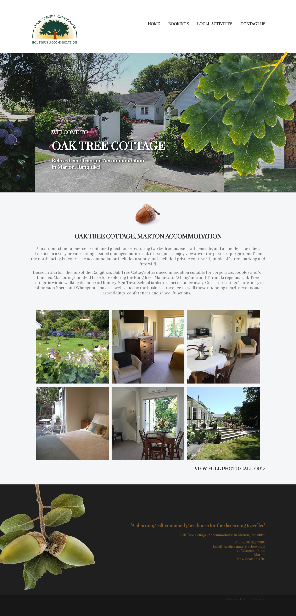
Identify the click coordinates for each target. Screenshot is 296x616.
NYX (254, 599)
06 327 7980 (255, 542)
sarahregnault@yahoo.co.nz (244, 547)
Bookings (178, 24)
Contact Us (253, 24)
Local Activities (214, 24)
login (261, 599)
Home (154, 24)
